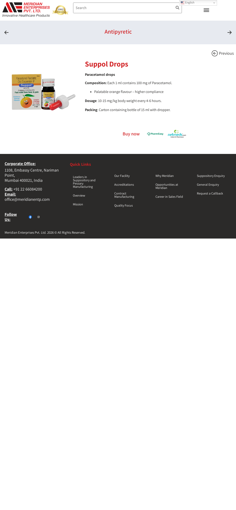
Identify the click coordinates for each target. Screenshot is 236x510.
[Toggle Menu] (206, 10)
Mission (78, 204)
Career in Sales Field (169, 196)
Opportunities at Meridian (166, 186)
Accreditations (124, 184)
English (187, 2)
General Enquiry (208, 184)
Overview (79, 195)
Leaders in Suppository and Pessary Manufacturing (84, 182)
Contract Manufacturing (124, 195)
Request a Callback (210, 193)
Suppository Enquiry (211, 176)
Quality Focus (123, 205)
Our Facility (122, 176)
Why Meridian (164, 176)
